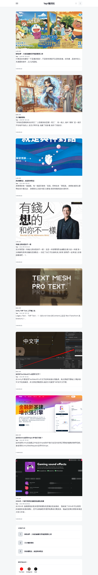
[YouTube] (21, 570)
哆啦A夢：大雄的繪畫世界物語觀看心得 (29, 54)
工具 (17, 498)
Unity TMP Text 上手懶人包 (25, 311)
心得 (17, 51)
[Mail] (35, 570)
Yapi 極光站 (49, 3)
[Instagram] (29, 570)
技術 (17, 308)
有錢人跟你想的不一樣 (23, 244)
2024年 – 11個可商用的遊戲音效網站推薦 (30, 501)
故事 (17, 115)
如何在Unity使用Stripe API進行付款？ (29, 438)
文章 (19, 51)
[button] (17, 3)
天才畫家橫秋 (20, 117)
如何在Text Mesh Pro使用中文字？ (28, 374)
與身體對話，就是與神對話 (25, 181)
